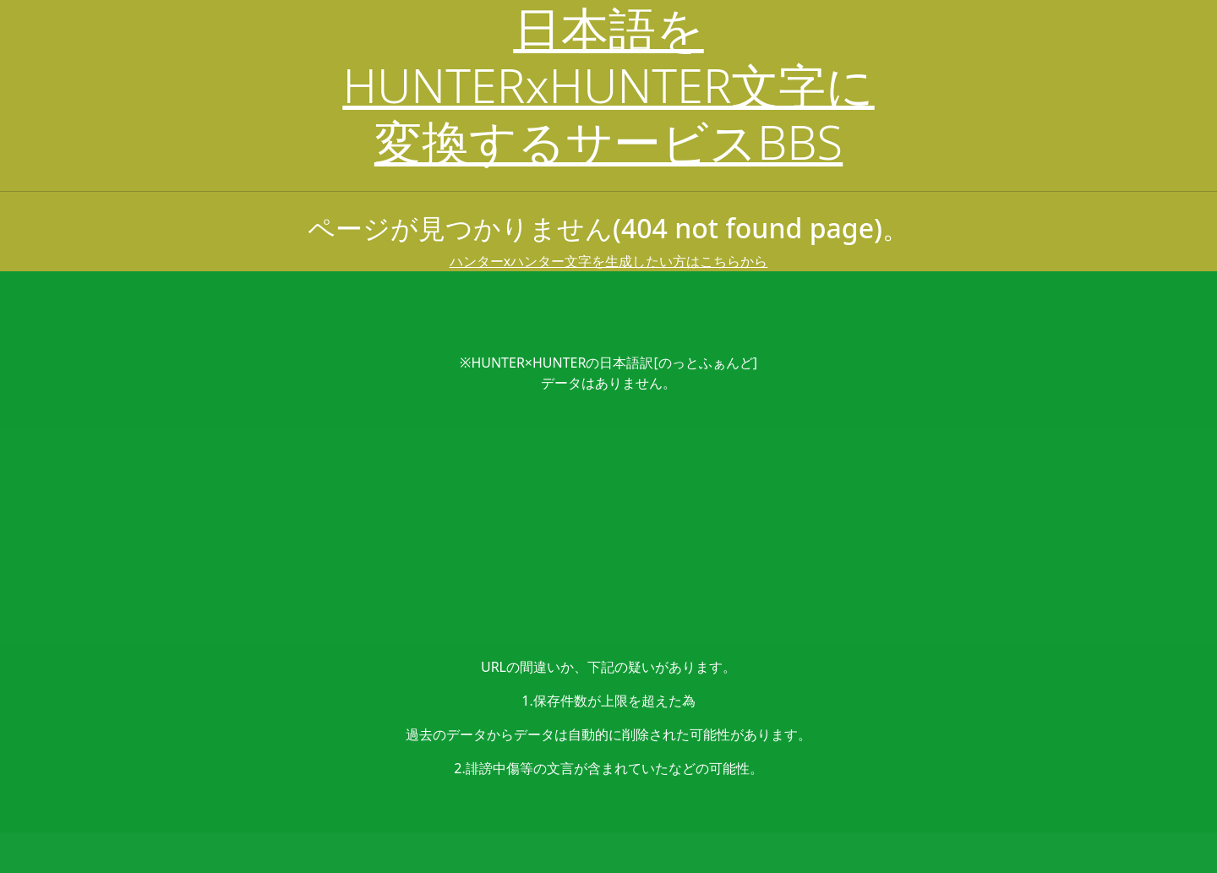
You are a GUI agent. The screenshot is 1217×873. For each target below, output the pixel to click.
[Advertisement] (608, 524)
